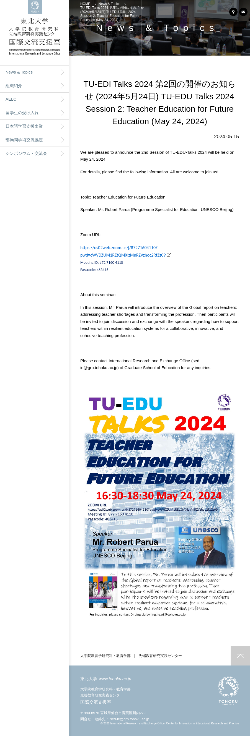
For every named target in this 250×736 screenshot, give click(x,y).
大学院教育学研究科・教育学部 (105, 656)
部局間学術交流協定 (24, 139)
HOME (85, 4)
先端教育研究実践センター (160, 656)
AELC (11, 99)
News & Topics (19, 72)
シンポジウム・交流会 (26, 153)
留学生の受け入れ (22, 112)
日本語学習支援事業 (24, 126)
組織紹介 (14, 85)
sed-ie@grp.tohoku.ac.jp (129, 719)
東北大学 (105, 678)
